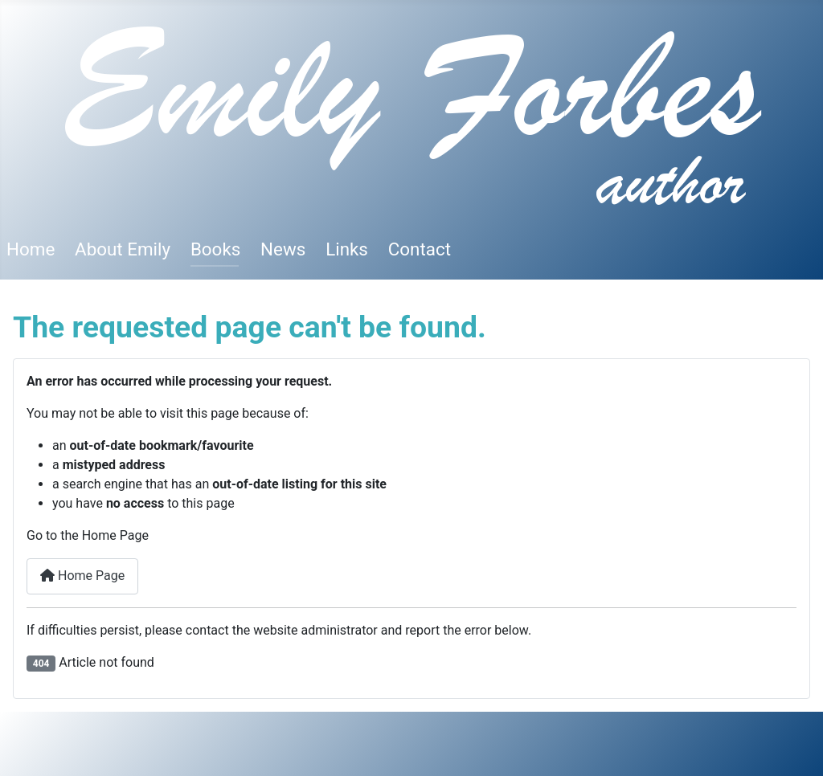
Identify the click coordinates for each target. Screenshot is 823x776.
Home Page (82, 575)
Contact (419, 249)
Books (215, 249)
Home (30, 249)
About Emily (122, 249)
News (282, 249)
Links (347, 249)
